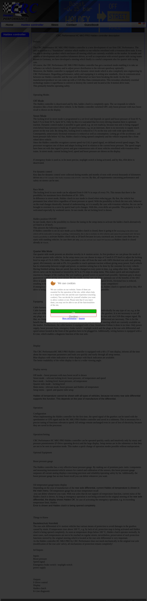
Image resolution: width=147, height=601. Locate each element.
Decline (73, 316)
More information (69, 318)
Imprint (82, 318)
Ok (73, 312)
